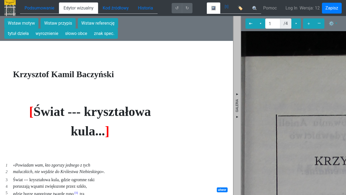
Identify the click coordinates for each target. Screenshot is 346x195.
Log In (291, 8)
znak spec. (104, 33)
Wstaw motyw (21, 23)
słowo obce (76, 33)
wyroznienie (47, 33)
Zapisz (331, 8)
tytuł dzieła (18, 33)
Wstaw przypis (58, 23)
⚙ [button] (331, 23)
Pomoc (270, 8)
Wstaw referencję (98, 23)
